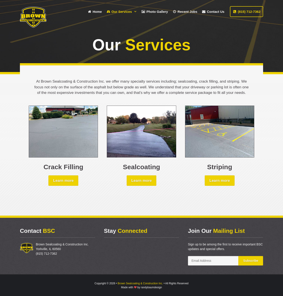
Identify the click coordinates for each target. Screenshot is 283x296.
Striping (219, 167)
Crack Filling (63, 167)
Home (95, 11)
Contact (213, 11)
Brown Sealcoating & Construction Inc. (140, 283)
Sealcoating (141, 167)
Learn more (63, 180)
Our (122, 12)
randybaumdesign (151, 287)
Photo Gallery (154, 11)
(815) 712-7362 (246, 11)
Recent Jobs (184, 11)
